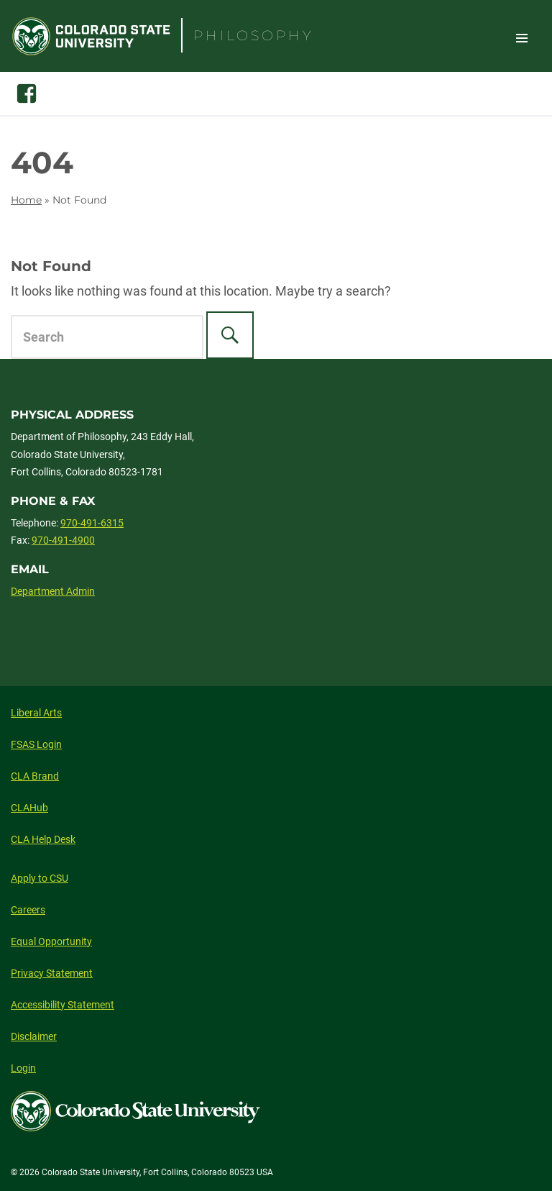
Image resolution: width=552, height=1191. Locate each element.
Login (23, 1068)
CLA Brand (35, 776)
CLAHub (29, 807)
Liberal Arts (36, 712)
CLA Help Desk (43, 839)
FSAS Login (36, 744)
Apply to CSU (39, 878)
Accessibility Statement (62, 1004)
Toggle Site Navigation (521, 37)
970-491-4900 (63, 540)
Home (26, 199)
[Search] (230, 335)
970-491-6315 (92, 523)
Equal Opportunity (51, 941)
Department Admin (53, 591)
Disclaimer (34, 1036)
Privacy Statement (52, 973)
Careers (28, 910)
